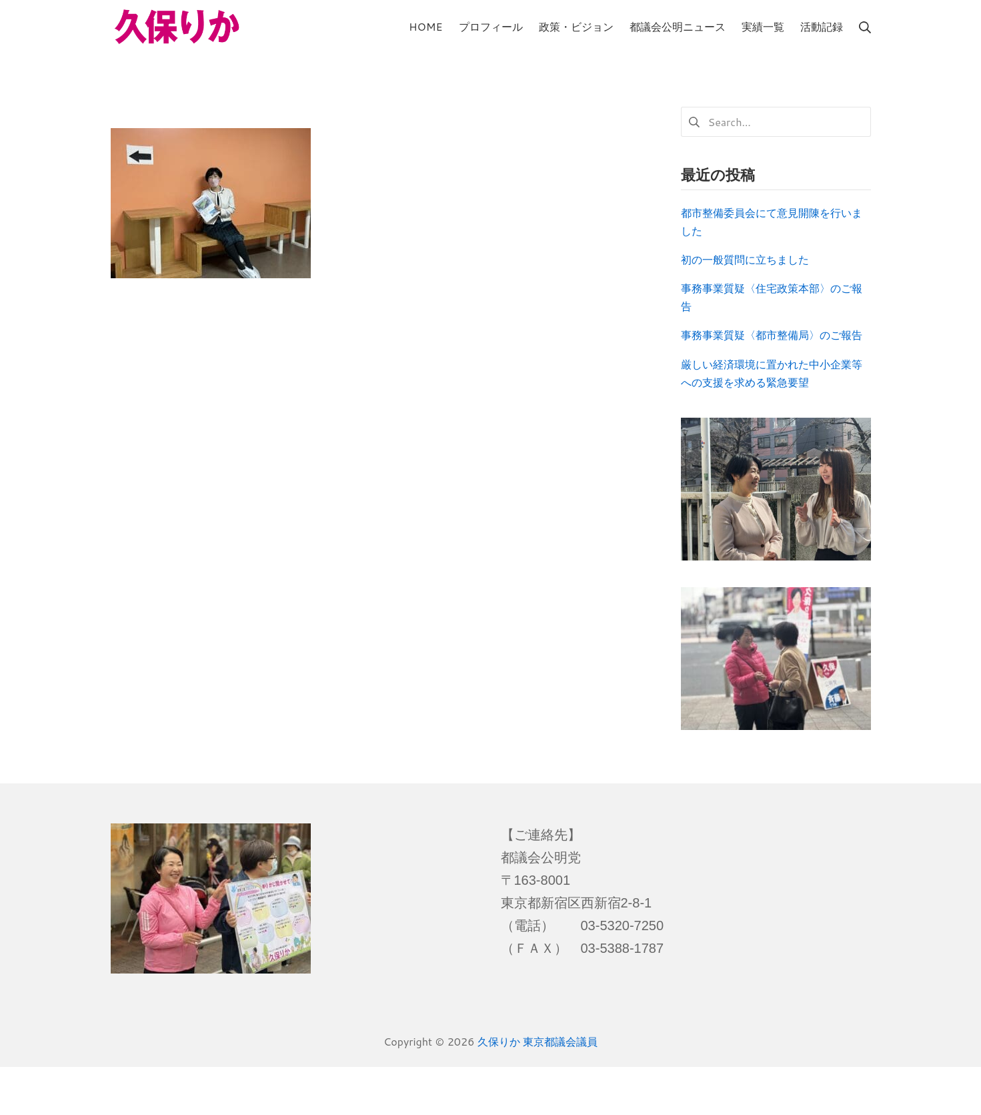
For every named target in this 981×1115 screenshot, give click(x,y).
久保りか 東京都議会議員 (537, 1041)
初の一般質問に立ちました (745, 259)
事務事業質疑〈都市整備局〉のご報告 (771, 334)
